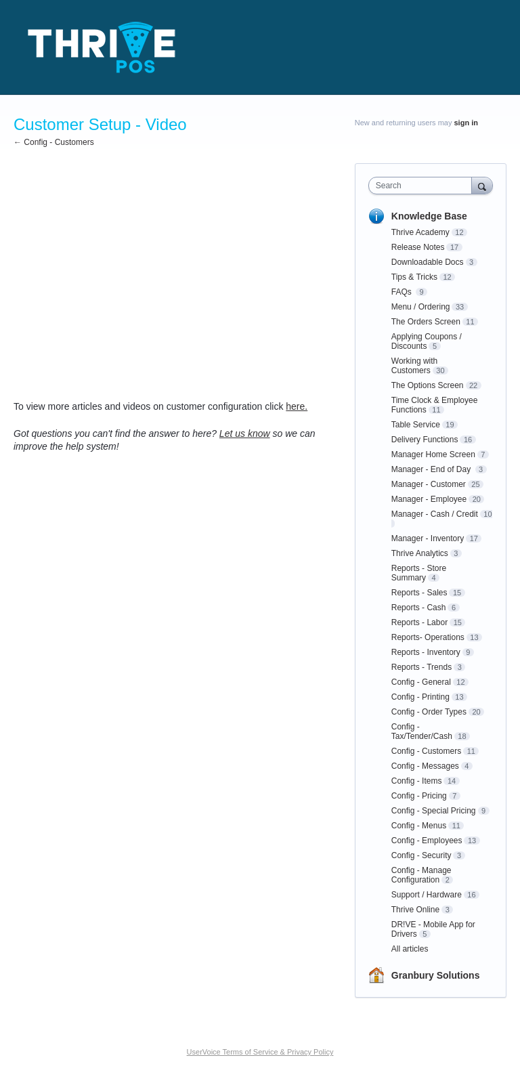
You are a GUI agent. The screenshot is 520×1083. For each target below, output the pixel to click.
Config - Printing (420, 697)
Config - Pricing (419, 796)
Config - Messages (425, 766)
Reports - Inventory (425, 652)
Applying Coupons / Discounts (426, 341)
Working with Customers (414, 365)
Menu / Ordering (420, 307)
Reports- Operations (427, 637)
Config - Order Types (429, 712)
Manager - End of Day (432, 469)
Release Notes (418, 247)
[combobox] (423, 185)
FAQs (402, 292)
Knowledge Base (429, 216)
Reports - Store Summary (418, 573)
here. (296, 406)
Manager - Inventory (427, 538)
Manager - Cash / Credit (434, 514)
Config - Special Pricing (433, 810)
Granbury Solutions (435, 975)
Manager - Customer (428, 484)
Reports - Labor (419, 622)
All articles (410, 949)
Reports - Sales (419, 592)
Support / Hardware (426, 894)
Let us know (244, 433)
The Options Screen (427, 385)
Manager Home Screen (433, 454)
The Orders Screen (425, 321)
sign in (466, 123)
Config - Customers (426, 751)
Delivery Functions (424, 439)
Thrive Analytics (419, 553)
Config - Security (421, 855)
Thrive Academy (420, 232)
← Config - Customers (54, 142)
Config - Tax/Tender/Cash (421, 731)
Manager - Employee (429, 499)
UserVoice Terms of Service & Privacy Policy (260, 1052)
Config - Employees (426, 840)
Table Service (415, 424)
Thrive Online (415, 909)
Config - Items (416, 781)
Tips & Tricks (414, 277)
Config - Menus (418, 825)
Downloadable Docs (427, 262)
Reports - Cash (418, 607)
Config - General (421, 682)
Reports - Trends (421, 667)
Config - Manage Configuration (421, 875)
